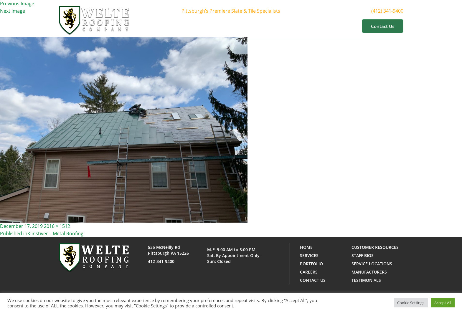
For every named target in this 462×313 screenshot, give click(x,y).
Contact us (382, 26)
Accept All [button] (442, 302)
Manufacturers (369, 272)
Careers (309, 272)
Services (251, 26)
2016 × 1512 (57, 226)
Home (189, 26)
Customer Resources (329, 26)
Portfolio (283, 26)
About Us (217, 26)
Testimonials (366, 280)
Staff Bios (363, 255)
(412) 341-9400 (390, 11)
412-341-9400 (161, 261)
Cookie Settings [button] (410, 302)
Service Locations (372, 263)
